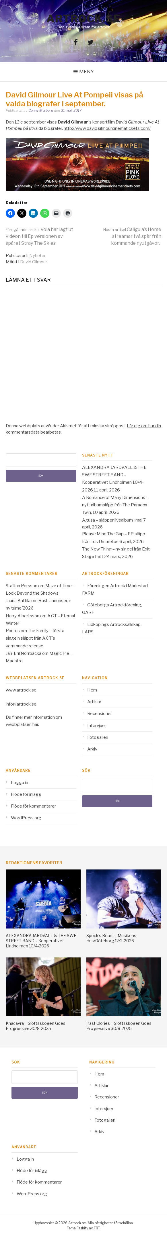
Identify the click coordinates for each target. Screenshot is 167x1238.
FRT (97, 1228)
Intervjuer (96, 725)
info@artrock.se (21, 704)
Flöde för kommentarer (33, 806)
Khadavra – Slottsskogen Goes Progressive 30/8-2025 (35, 1026)
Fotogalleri (97, 737)
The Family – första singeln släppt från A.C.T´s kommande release (35, 638)
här (35, 724)
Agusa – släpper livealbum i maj (112, 520)
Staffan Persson (21, 585)
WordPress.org (26, 817)
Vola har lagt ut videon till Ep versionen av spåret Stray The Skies (39, 236)
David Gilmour (33, 262)
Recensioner (99, 713)
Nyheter (37, 255)
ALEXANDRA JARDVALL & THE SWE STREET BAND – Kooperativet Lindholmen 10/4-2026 (41, 940)
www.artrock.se (21, 690)
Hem (92, 690)
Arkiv (92, 749)
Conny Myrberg (40, 110)
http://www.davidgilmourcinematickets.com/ (107, 128)
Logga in (19, 782)
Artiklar (94, 701)
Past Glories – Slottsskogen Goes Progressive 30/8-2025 (119, 1026)
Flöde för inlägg (26, 794)
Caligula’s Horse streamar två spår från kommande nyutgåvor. (132, 236)
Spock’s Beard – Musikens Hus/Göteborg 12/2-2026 (111, 938)
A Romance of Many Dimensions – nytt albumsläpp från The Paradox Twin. (115, 505)
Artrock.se (83, 18)
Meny (86, 72)
